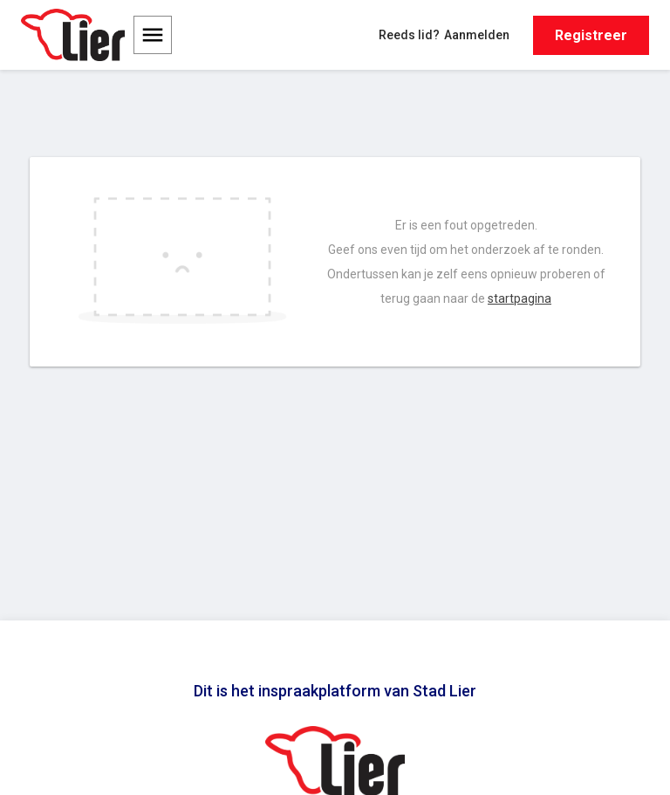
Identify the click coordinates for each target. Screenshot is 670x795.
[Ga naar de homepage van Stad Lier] (73, 35)
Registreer (591, 35)
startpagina (519, 298)
